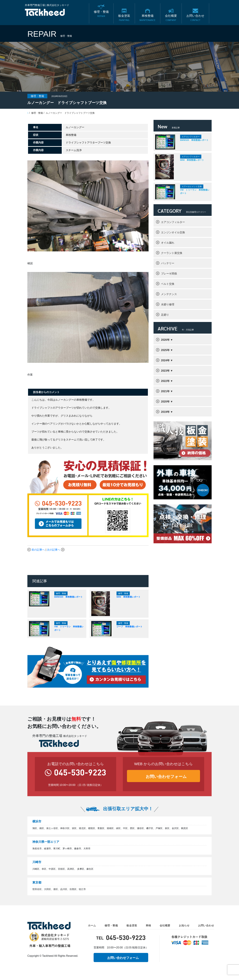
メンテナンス (169, 294)
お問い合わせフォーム (166, 776)
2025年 (165, 350)
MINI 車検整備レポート (128, 597)
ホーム (92, 925)
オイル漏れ (167, 242)
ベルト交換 (167, 283)
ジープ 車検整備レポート (129, 626)
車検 (148, 925)
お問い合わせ (206, 925)
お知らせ (184, 925)
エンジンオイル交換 (173, 232)
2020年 (165, 401)
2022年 (165, 381)
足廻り (165, 314)
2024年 (165, 360)
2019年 (165, 411)
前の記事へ (38, 549)
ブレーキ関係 (169, 273)
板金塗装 (131, 925)
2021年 (165, 391)
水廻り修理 (167, 304)
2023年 (165, 370)
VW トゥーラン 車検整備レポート (194, 192)
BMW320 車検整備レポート (68, 597)
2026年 (165, 339)
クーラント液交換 (171, 253)
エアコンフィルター (173, 222)
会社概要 (165, 925)
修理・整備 (111, 925)
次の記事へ (53, 549)
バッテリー (167, 263)
